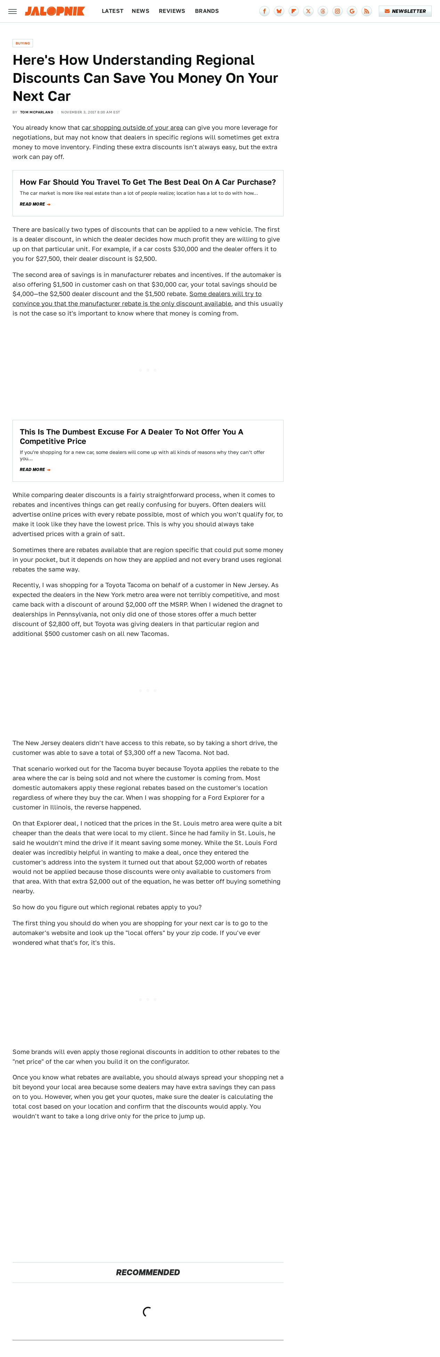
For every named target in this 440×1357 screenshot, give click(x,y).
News (140, 11)
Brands (207, 11)
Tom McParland (36, 112)
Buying (23, 43)
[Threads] (323, 11)
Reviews (172, 11)
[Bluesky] (279, 11)
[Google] (352, 11)
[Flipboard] (293, 11)
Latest (112, 11)
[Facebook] (264, 11)
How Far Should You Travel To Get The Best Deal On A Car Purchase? (148, 181)
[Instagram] (337, 11)
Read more (32, 204)
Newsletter (405, 11)
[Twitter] (308, 11)
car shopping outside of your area (132, 127)
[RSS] (366, 11)
